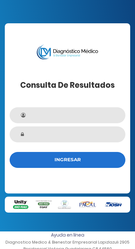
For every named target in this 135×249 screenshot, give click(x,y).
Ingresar (68, 159)
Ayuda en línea (67, 235)
